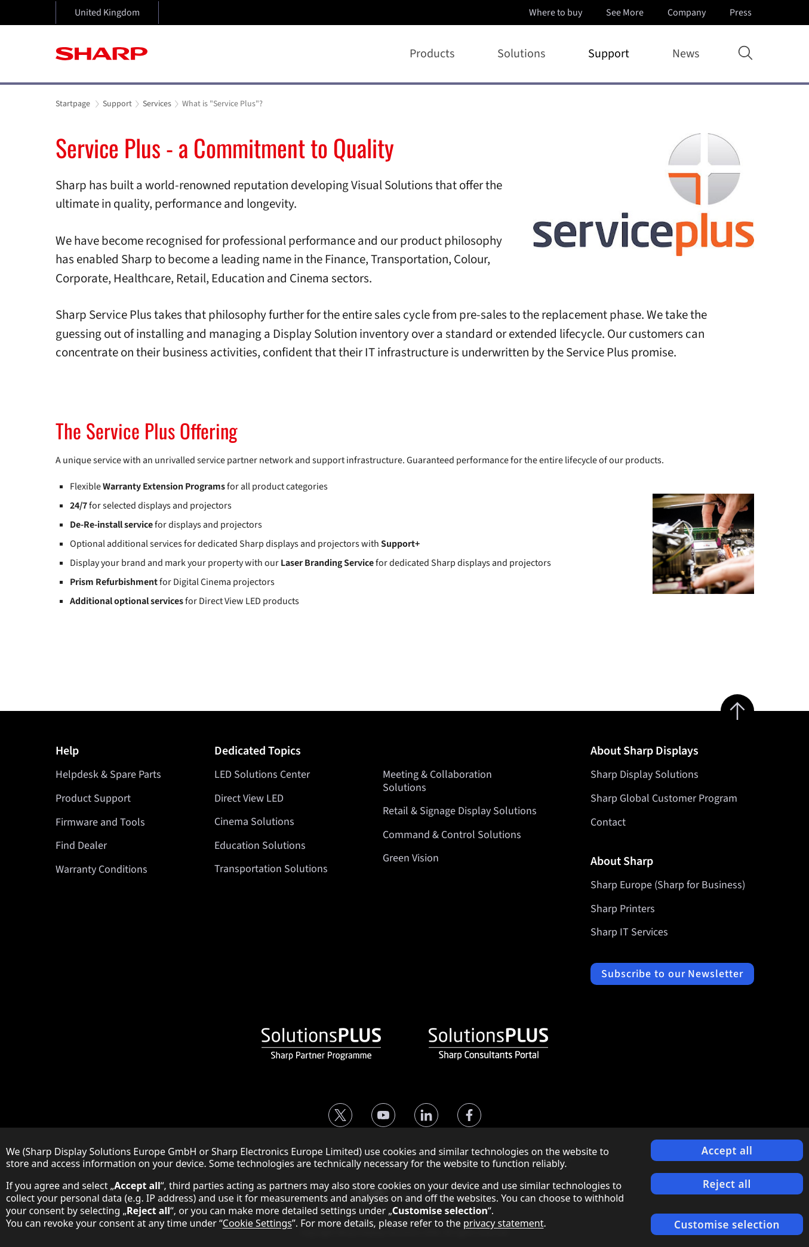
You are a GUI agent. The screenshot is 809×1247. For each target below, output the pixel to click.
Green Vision (411, 858)
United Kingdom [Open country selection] (107, 12)
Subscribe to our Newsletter (672, 973)
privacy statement (503, 1223)
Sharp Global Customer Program (663, 798)
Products (434, 53)
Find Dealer (81, 845)
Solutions (523, 53)
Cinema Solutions (254, 822)
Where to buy (555, 12)
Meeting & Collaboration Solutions (437, 781)
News (685, 53)
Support (611, 53)
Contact (608, 822)
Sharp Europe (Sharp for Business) (667, 884)
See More (626, 12)
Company (687, 12)
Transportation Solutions (271, 869)
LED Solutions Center (262, 774)
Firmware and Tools (100, 822)
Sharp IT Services (629, 932)
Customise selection (727, 1224)
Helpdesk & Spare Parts (108, 774)
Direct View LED (249, 798)
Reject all (727, 1184)
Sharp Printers (622, 908)
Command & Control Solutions (452, 834)
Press (742, 12)
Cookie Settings (257, 1223)
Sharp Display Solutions (644, 774)
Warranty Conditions (101, 869)
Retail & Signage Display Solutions (460, 811)
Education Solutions (260, 845)
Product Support (93, 798)
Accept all (727, 1150)
